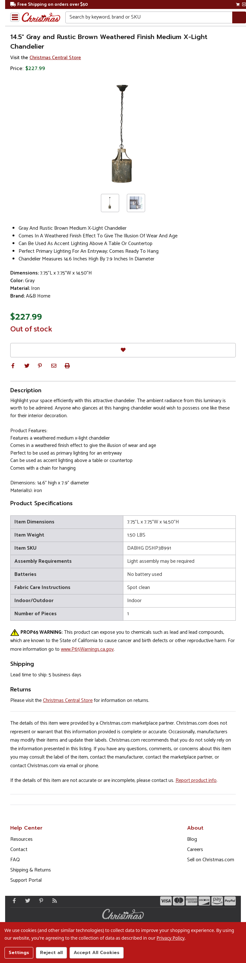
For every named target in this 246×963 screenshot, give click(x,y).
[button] (12, 365)
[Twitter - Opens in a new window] (26, 900)
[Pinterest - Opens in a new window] (39, 900)
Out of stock (31, 329)
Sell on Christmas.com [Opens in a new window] (210, 860)
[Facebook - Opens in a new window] (12, 900)
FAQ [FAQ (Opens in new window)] (15, 860)
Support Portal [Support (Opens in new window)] (26, 880)
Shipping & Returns (30, 870)
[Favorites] (123, 350)
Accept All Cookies (96, 952)
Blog (192, 839)
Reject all (51, 952)
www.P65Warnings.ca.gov (87, 649)
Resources (21, 839)
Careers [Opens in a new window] (195, 849)
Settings (19, 952)
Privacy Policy (170, 938)
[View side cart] (244, 4)
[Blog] (53, 900)
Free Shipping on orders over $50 (49, 4)
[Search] (239, 17)
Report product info (196, 780)
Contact (19, 849)
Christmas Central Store (55, 58)
